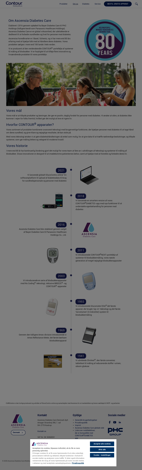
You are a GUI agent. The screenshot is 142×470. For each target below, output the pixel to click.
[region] (73, 452)
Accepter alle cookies (102, 444)
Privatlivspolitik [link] (78, 463)
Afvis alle (102, 450)
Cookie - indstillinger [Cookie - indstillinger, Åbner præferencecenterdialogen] (102, 455)
